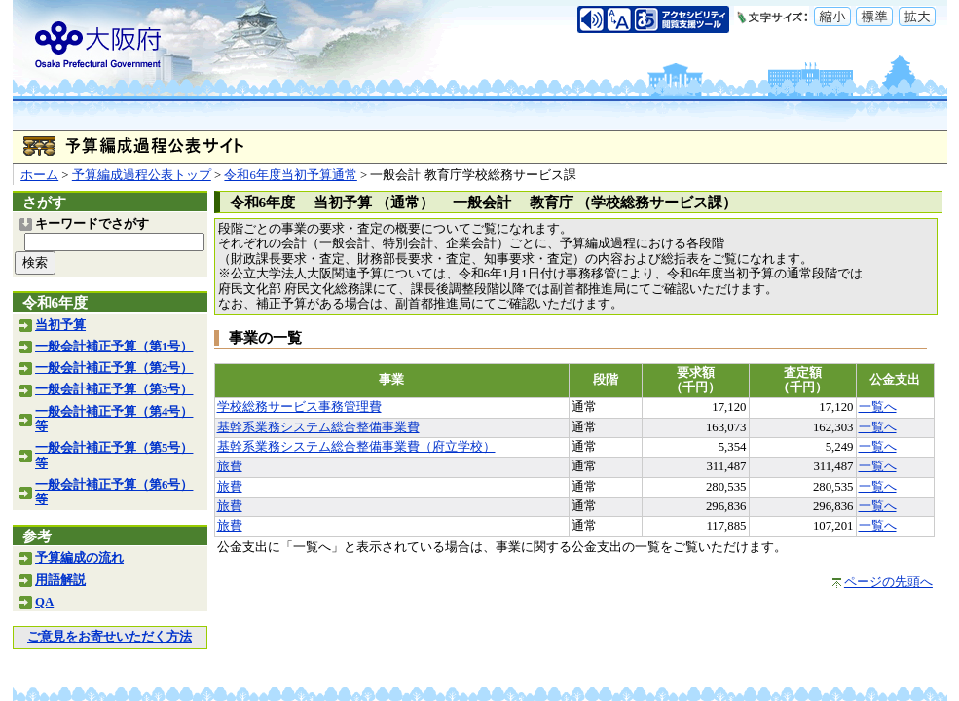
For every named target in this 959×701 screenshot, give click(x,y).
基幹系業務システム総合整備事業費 (318, 427)
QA (44, 602)
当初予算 (60, 325)
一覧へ (878, 407)
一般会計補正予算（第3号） (114, 389)
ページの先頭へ (888, 582)
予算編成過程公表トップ (141, 175)
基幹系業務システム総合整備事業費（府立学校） (356, 447)
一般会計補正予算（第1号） (114, 346)
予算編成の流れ (79, 558)
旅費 (229, 466)
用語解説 (60, 580)
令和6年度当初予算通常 (290, 175)
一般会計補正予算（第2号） (114, 368)
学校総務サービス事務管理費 (299, 407)
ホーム (39, 175)
